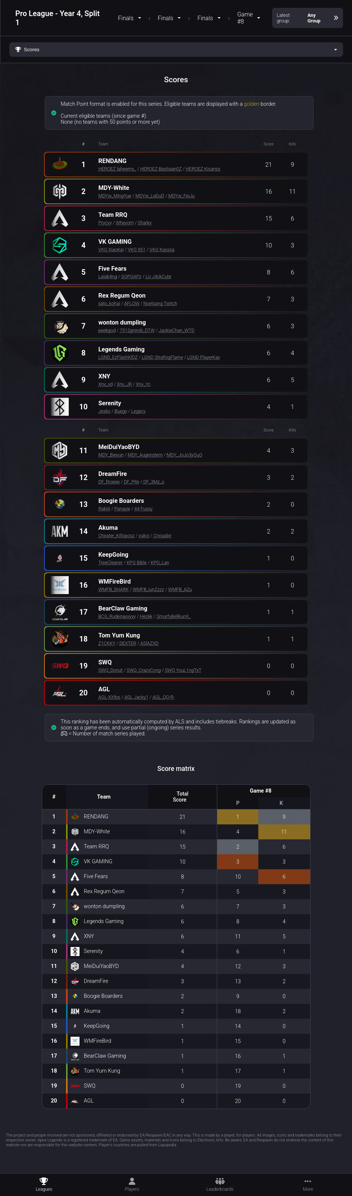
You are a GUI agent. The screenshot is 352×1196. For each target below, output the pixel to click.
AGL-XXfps (110, 697)
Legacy (138, 411)
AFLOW (131, 303)
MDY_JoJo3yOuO (184, 455)
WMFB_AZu (180, 589)
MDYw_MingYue (115, 196)
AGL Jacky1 (136, 697)
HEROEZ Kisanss (203, 169)
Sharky (145, 222)
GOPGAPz (131, 276)
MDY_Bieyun (111, 455)
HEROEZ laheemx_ (117, 169)
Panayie (122, 508)
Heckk (146, 616)
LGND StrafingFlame (162, 357)
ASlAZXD (149, 643)
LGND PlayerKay (203, 357)
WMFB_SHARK (114, 589)
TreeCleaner (111, 562)
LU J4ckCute (158, 276)
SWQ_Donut (111, 670)
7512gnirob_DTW (137, 330)
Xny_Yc (143, 384)
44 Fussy (143, 508)
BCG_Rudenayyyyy (117, 616)
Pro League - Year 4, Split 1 (57, 18)
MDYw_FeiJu (181, 196)
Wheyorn (125, 222)
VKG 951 (136, 249)
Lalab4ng (108, 276)
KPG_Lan (160, 562)
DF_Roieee (109, 482)
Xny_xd (106, 384)
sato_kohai (109, 303)
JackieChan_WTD (176, 330)
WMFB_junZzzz (148, 589)
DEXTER (127, 643)
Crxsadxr (162, 535)
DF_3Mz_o (153, 482)
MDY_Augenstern (145, 455)
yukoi (144, 535)
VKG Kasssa (162, 249)
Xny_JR (124, 384)
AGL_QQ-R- (163, 697)
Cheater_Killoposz (117, 535)
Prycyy (105, 222)
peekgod (107, 330)
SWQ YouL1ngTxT (183, 670)
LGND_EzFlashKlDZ (118, 357)
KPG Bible (137, 562)
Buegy (121, 411)
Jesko (105, 411)
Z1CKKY (107, 643)
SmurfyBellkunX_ (173, 616)
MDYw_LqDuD (149, 196)
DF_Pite (131, 482)
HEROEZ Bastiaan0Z (160, 169)
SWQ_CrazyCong (144, 670)
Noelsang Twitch (160, 303)
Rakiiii (104, 508)
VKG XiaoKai (111, 249)
